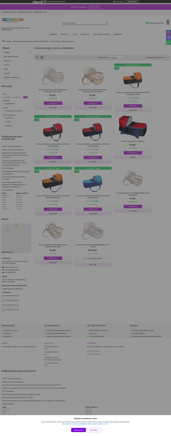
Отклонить (95, 430)
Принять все (78, 430)
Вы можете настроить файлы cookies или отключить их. (85, 425)
